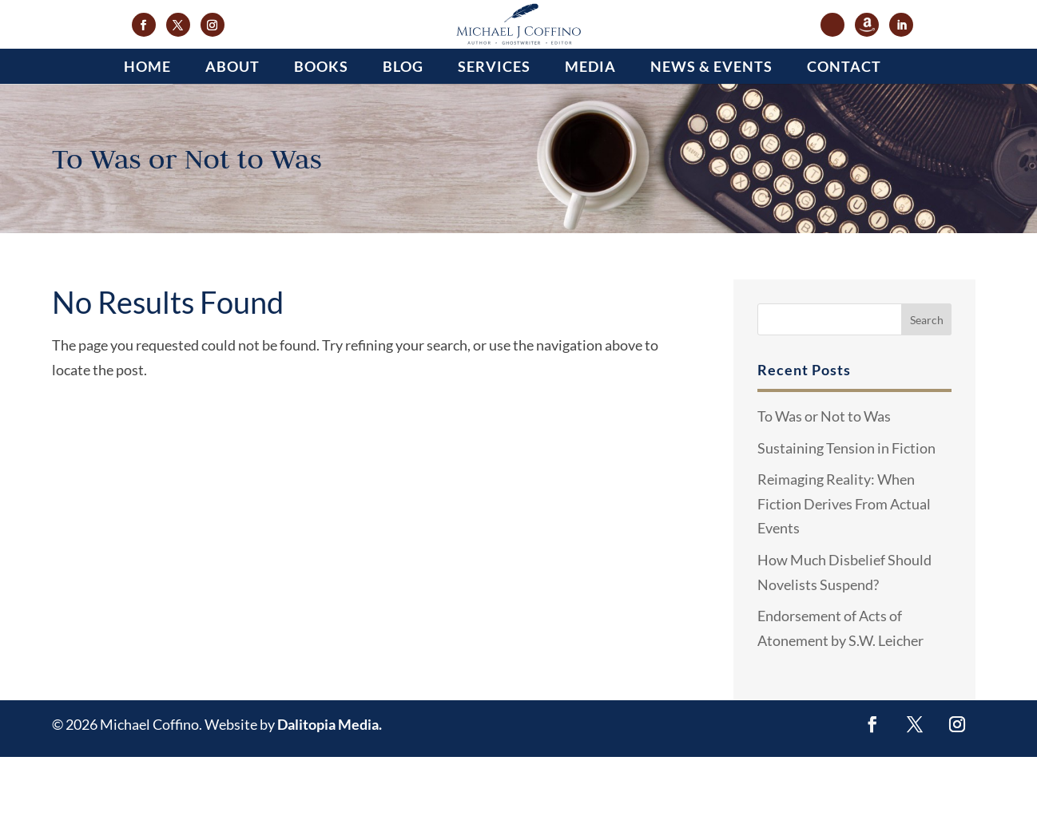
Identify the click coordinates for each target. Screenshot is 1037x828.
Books (321, 137)
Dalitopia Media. (329, 795)
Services (494, 137)
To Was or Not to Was (824, 487)
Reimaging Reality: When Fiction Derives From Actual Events (844, 574)
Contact (844, 137)
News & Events (711, 137)
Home (147, 137)
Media (590, 137)
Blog (403, 137)
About (232, 137)
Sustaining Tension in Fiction (846, 518)
